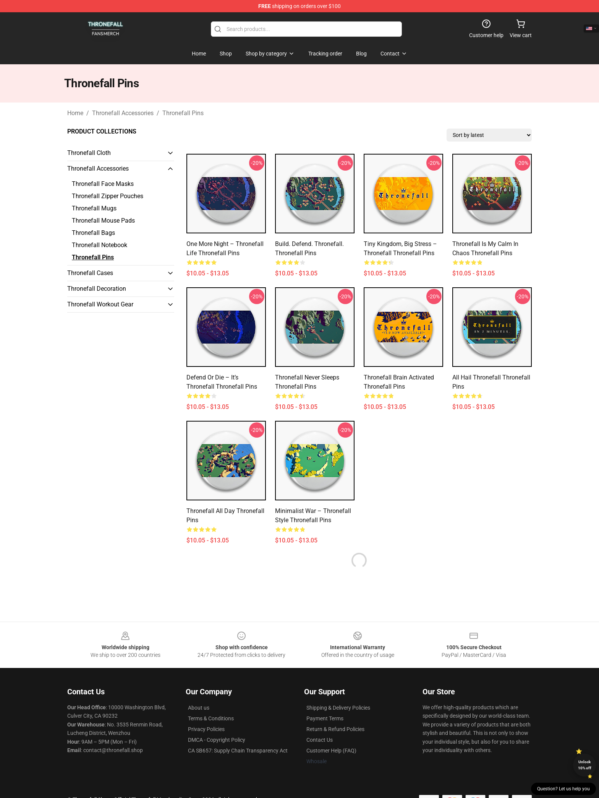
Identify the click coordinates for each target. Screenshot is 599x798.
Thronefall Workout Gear (100, 304)
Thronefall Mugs (94, 208)
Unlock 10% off (584, 765)
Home (75, 113)
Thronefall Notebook (99, 245)
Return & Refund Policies (335, 729)
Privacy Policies (206, 729)
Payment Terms (324, 718)
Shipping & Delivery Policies (338, 708)
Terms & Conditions (211, 718)
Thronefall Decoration (96, 288)
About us (198, 708)
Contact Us (319, 740)
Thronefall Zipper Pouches (107, 196)
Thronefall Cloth (89, 152)
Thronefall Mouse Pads (103, 220)
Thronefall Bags (93, 232)
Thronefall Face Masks (103, 183)
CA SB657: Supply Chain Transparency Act (238, 751)
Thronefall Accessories (123, 113)
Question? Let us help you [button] (563, 788)
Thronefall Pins (183, 113)
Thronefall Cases (90, 273)
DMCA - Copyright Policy (216, 740)
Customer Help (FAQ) (331, 751)
